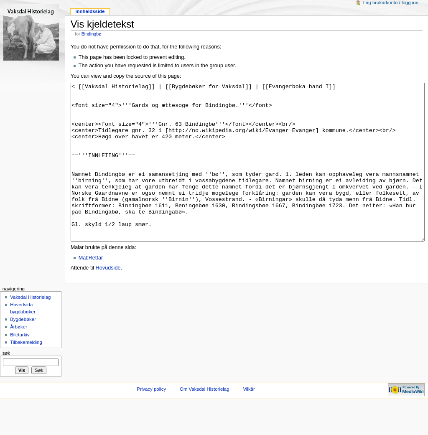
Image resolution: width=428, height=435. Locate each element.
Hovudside (108, 299)
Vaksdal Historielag (30, 328)
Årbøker (18, 358)
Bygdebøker (23, 350)
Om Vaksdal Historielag (204, 420)
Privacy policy (151, 420)
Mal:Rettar (91, 289)
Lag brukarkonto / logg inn (390, 2)
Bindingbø (92, 33)
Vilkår (249, 420)
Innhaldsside (89, 11)
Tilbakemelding (26, 373)
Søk (6, 384)
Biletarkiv (19, 366)
